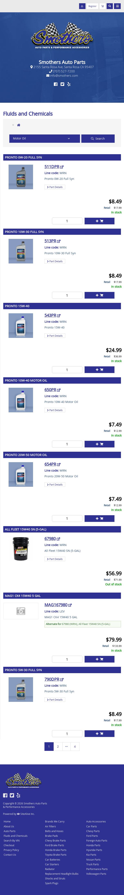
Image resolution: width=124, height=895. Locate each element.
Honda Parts (93, 845)
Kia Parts (91, 854)
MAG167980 (55, 605)
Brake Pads (51, 835)
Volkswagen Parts (96, 873)
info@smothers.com (62, 75)
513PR (50, 241)
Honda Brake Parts (55, 850)
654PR (50, 464)
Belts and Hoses (54, 831)
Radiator (50, 869)
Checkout (9, 845)
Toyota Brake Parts (55, 854)
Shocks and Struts (55, 878)
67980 (50, 538)
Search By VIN (12, 840)
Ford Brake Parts (54, 845)
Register (92, 6)
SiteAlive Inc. (26, 813)
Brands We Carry (54, 821)
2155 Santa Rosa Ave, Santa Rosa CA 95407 (62, 67)
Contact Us (10, 854)
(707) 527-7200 (62, 71)
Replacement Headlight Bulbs (62, 873)
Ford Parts (92, 835)
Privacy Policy (11, 850)
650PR (50, 389)
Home (7, 821)
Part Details (55, 187)
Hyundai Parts (94, 850)
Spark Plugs (51, 883)
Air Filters (50, 826)
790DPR (51, 679)
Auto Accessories (96, 821)
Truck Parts (92, 864)
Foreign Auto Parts (96, 840)
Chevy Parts (93, 831)
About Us (9, 826)
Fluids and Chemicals (16, 835)
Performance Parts (97, 869)
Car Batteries (52, 859)
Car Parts (91, 826)
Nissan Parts (93, 859)
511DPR (51, 166)
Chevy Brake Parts (55, 840)
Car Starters (52, 864)
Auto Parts (10, 831)
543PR (50, 315)
